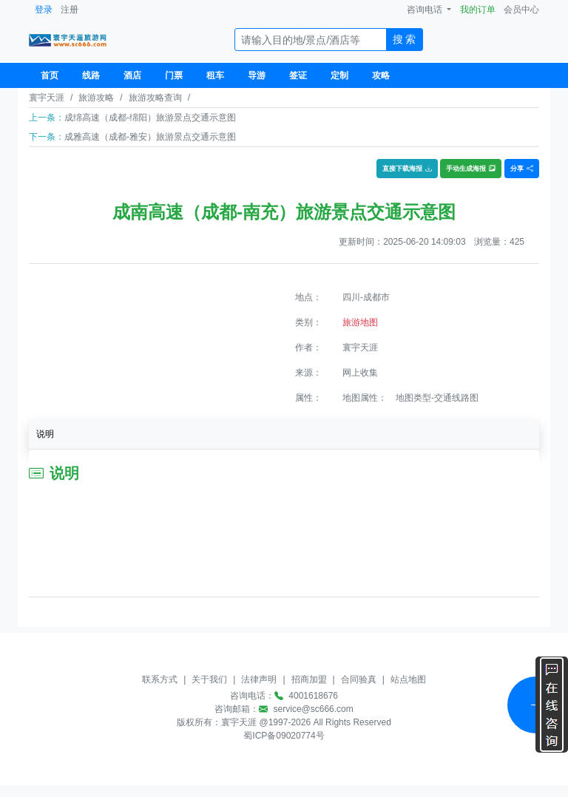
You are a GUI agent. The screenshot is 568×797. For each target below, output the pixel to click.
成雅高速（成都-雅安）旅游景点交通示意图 (150, 137)
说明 (45, 434)
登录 (44, 9)
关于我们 (209, 679)
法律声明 (259, 679)
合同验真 (358, 679)
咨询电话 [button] (425, 9)
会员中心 (521, 9)
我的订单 (478, 9)
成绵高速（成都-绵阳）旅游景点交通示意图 (150, 117)
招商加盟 (309, 679)
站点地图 (408, 679)
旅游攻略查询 (155, 97)
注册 (69, 9)
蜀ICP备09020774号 (283, 735)
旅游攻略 (96, 97)
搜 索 (404, 39)
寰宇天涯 (46, 97)
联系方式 (160, 679)
